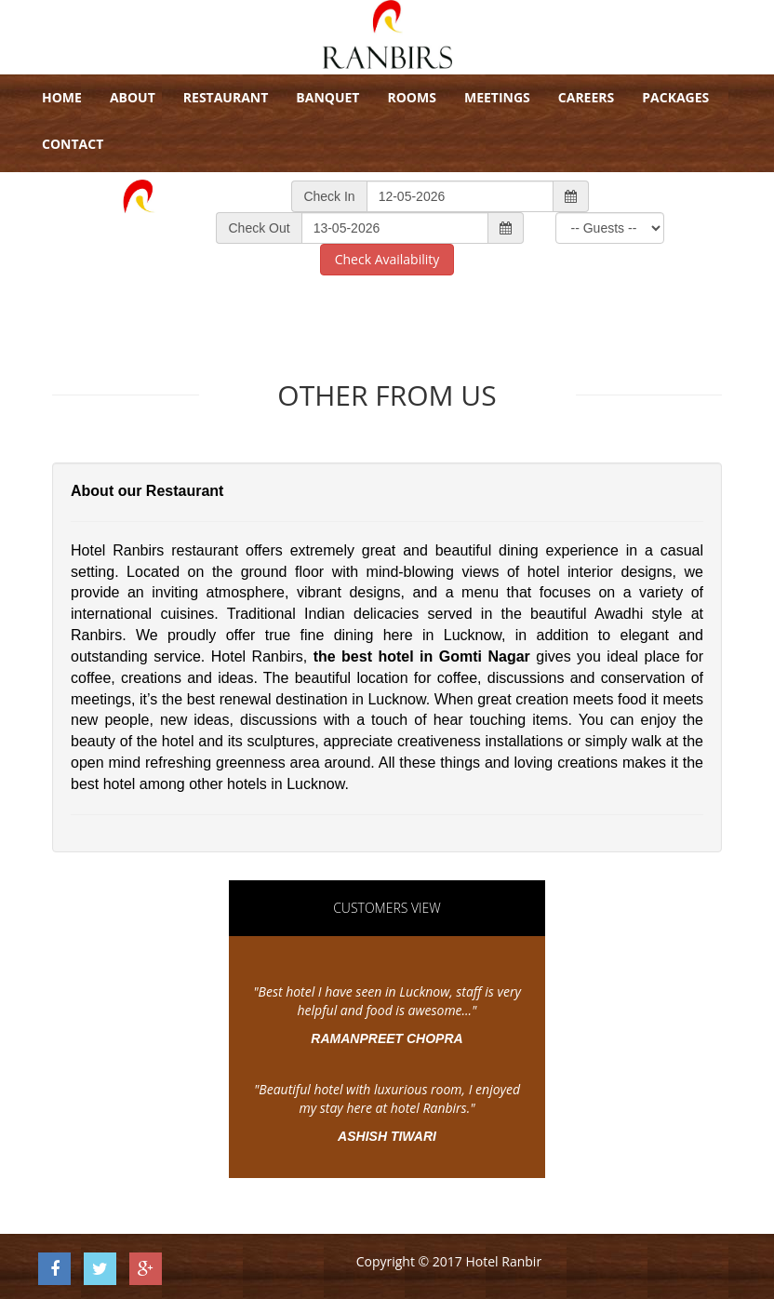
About (132, 97)
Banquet (327, 97)
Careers (586, 97)
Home (62, 97)
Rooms (411, 97)
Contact (72, 144)
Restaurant (226, 97)
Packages (675, 97)
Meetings (497, 97)
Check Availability (387, 259)
